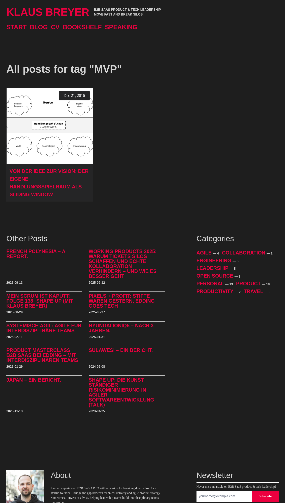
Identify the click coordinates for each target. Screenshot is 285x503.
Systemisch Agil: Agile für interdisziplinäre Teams (43, 328)
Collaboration (244, 252)
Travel (254, 291)
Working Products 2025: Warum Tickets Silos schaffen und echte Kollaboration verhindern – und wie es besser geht (123, 264)
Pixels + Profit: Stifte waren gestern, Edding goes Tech (122, 300)
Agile (204, 252)
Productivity (215, 291)
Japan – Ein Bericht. (33, 380)
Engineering (214, 260)
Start (16, 27)
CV (55, 27)
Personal (210, 283)
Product (249, 283)
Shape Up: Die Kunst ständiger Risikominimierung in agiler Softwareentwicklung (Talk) (121, 392)
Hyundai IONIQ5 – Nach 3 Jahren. (121, 328)
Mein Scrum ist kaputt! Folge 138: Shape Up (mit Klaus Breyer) (39, 300)
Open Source (215, 276)
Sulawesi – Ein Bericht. (121, 350)
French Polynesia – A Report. (35, 254)
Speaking (121, 27)
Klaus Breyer (47, 12)
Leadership (213, 268)
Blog (39, 27)
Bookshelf (82, 27)
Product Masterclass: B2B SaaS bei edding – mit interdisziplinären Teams (42, 355)
